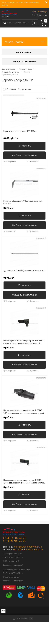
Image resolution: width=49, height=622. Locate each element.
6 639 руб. (11, 138)
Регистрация (42, 12)
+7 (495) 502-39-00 (39, 15)
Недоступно (32, 161)
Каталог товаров (24, 41)
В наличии (11, 89)
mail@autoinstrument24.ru (28, 546)
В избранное (9, 161)
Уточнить (24, 146)
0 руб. (8, 208)
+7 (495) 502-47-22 (14, 538)
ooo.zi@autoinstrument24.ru (28, 549)
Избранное (23, 618)
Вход (34, 12)
